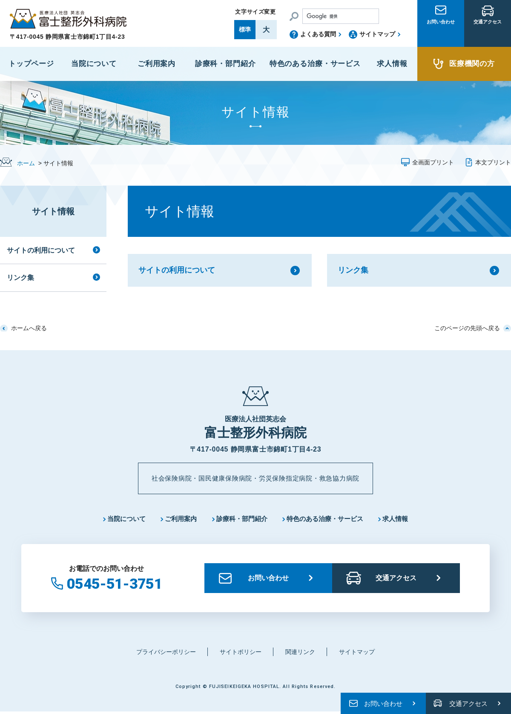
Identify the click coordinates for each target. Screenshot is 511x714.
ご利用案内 (177, 519)
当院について (118, 519)
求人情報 (404, 519)
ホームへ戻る (29, 328)
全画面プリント (433, 162)
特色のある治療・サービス (329, 519)
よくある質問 (318, 34)
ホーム (26, 163)
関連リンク (303, 653)
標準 (245, 29)
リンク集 (353, 270)
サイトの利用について (176, 270)
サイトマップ (377, 34)
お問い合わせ (440, 35)
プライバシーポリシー (162, 653)
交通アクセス (487, 35)
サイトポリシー (240, 653)
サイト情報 (53, 211)
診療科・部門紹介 (241, 519)
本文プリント (493, 162)
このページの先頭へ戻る (467, 328)
